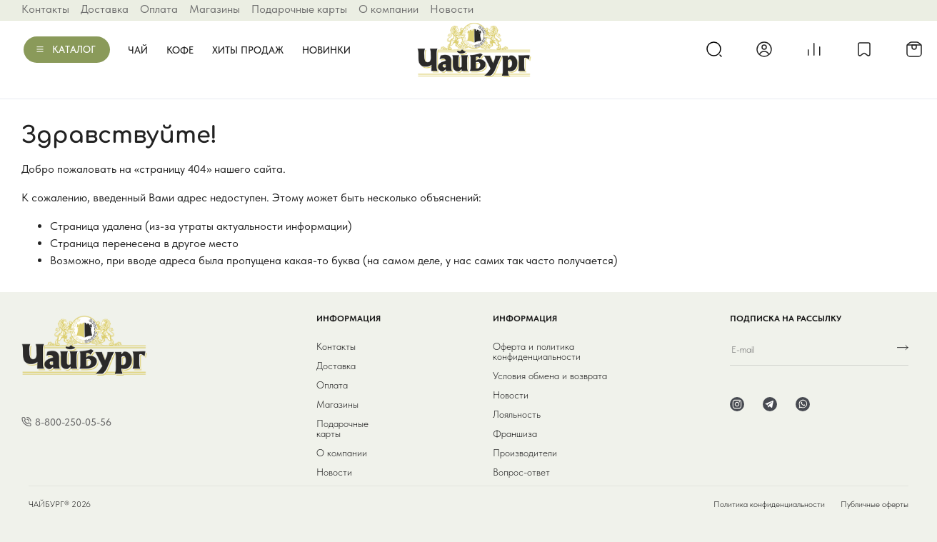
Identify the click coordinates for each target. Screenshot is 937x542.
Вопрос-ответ (521, 472)
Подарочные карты (299, 9)
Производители (525, 453)
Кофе (180, 50)
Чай (138, 50)
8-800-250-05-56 (73, 422)
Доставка (105, 9)
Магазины (214, 9)
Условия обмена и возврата (550, 376)
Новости (451, 9)
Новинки (326, 50)
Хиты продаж (248, 50)
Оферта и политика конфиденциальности (537, 351)
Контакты (45, 9)
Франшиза (515, 433)
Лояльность (517, 414)
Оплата (159, 9)
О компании (389, 9)
